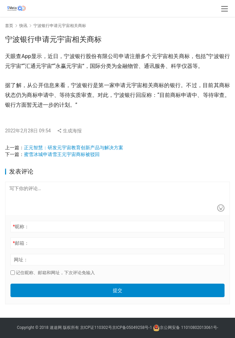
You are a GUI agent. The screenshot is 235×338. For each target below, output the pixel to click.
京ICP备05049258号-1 (132, 327)
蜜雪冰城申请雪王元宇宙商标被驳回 (62, 154)
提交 (117, 290)
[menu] (224, 9)
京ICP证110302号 (96, 327)
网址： (21, 259)
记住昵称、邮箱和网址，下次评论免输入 (52, 272)
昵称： (21, 226)
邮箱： (21, 243)
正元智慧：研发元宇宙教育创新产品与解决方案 (73, 147)
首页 (9, 25)
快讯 (23, 25)
